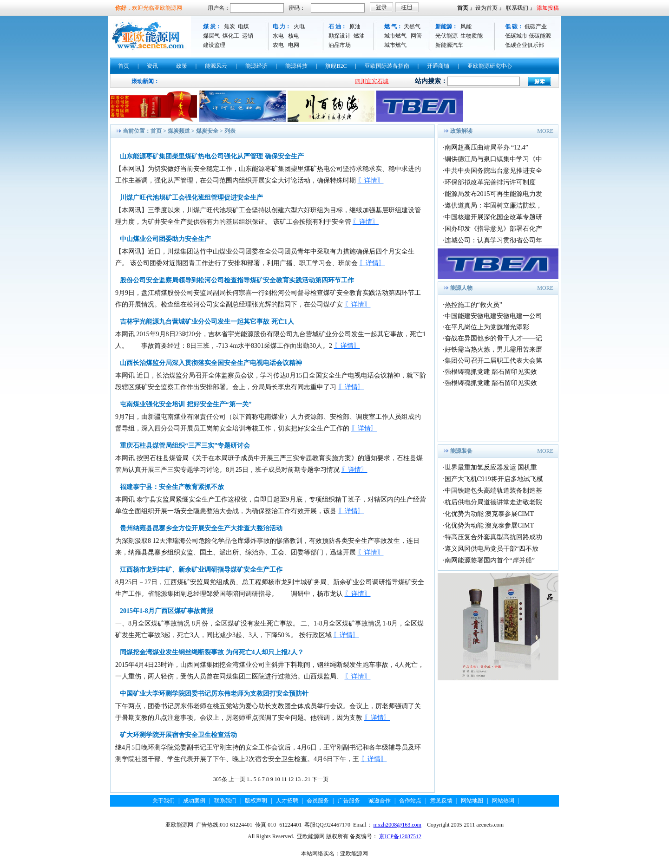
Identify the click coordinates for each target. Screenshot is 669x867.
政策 (181, 66)
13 (298, 779)
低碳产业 (536, 26)
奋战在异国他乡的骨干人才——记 (493, 338)
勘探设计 (339, 36)
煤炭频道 (179, 131)
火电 (299, 26)
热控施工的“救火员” (473, 304)
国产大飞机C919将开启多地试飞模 (494, 479)
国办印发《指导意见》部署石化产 (493, 228)
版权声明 (256, 800)
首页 (462, 8)
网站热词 (503, 800)
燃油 (359, 36)
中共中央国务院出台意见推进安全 (493, 170)
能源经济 (256, 66)
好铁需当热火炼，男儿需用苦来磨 (493, 349)
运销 (247, 36)
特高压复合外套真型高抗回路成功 (493, 537)
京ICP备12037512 (400, 836)
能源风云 (216, 66)
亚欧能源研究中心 (489, 66)
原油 (355, 26)
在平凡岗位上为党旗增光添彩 (487, 327)
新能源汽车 (449, 45)
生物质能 (471, 36)
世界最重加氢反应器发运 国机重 (491, 467)
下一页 (320, 779)
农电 (278, 45)
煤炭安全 (207, 131)
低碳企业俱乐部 (524, 45)
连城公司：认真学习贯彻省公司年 (493, 240)
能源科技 (296, 66)
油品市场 (339, 45)
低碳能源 (540, 36)
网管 (416, 36)
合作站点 (410, 800)
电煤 (243, 26)
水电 (278, 36)
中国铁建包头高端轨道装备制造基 (493, 490)
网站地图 (472, 800)
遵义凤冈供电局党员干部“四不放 (491, 548)
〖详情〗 (371, 180)
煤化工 (231, 36)
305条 (220, 779)
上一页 (237, 779)
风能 (466, 26)
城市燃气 (395, 36)
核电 (293, 36)
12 (291, 779)
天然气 (412, 26)
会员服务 (318, 800)
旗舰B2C (336, 66)
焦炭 (229, 26)
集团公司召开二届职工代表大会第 (493, 360)
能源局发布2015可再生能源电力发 (493, 193)
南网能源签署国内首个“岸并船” (490, 560)
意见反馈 (441, 800)
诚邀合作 (379, 800)
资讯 (152, 66)
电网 (293, 45)
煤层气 (211, 36)
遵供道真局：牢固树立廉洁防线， (493, 205)
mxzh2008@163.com (397, 824)
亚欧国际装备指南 (387, 66)
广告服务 (349, 800)
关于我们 (163, 800)
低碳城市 (516, 36)
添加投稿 (548, 8)
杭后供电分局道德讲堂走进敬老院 (493, 502)
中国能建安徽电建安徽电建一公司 (493, 316)
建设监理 (214, 45)
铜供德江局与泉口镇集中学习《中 (493, 159)
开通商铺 (438, 66)
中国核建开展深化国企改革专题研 (493, 217)
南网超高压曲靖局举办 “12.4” (486, 147)
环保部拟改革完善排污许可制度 (490, 182)
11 (284, 779)
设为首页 (486, 8)
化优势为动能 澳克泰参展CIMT (489, 513)
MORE (545, 131)
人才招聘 (287, 800)
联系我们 (517, 8)
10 (277, 779)
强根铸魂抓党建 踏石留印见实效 (491, 371)
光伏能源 (446, 36)
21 (307, 779)
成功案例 (194, 800)
